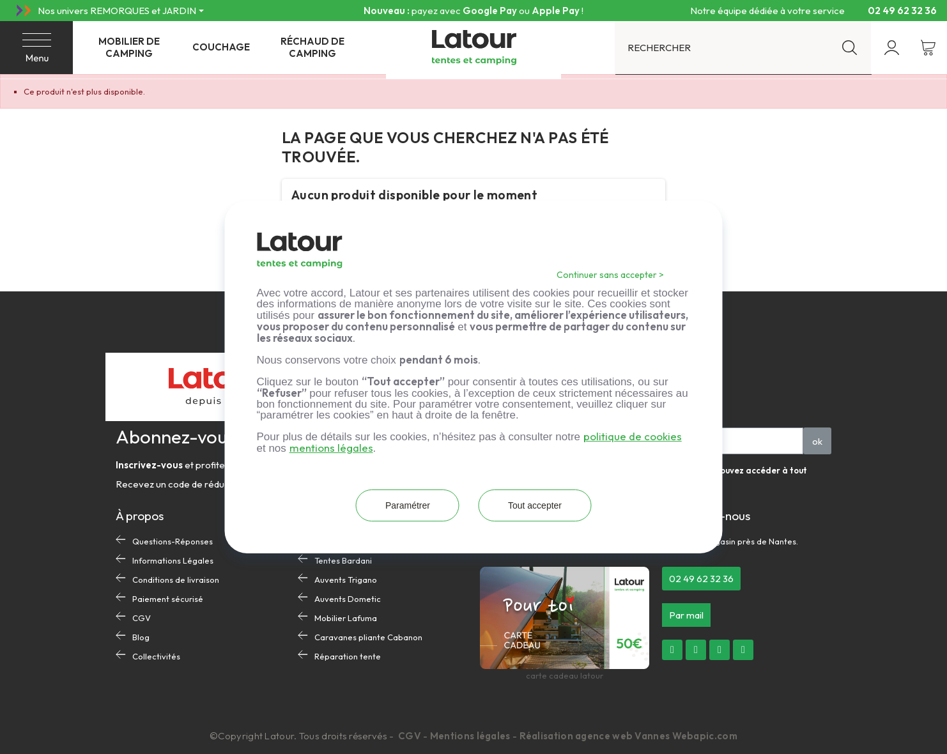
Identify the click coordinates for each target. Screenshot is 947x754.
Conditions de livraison (175, 579)
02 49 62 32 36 (897, 10)
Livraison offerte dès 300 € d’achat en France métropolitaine (473, 10)
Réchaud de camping (312, 47)
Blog (141, 637)
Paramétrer (407, 505)
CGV (141, 618)
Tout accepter (535, 505)
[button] (701, 578)
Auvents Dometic (347, 599)
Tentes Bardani (343, 560)
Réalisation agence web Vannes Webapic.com (628, 736)
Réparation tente (347, 656)
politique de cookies (632, 436)
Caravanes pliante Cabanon (368, 637)
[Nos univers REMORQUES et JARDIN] (121, 10)
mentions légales (331, 447)
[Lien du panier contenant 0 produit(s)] (928, 47)
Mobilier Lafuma (345, 618)
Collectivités (156, 656)
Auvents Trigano (345, 579)
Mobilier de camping (129, 47)
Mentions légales (470, 736)
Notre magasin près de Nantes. (738, 541)
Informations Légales (172, 560)
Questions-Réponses (172, 541)
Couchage (221, 47)
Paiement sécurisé (167, 599)
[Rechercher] (743, 47)
